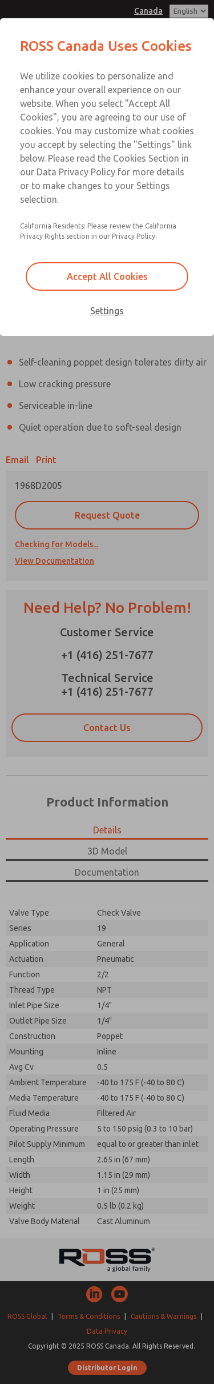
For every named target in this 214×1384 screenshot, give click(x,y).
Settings (107, 311)
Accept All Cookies (107, 276)
